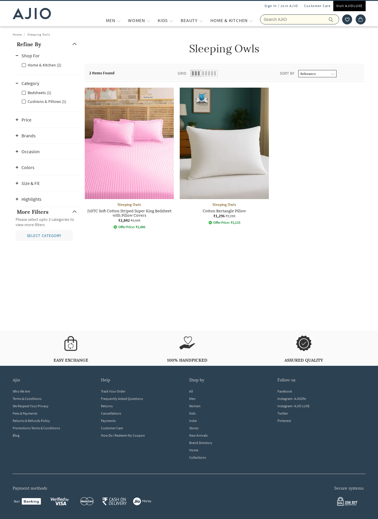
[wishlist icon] (347, 19)
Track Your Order (113, 391)
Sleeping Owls (38, 34)
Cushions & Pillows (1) (47, 101)
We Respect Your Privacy (31, 406)
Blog (16, 435)
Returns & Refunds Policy (31, 420)
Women (195, 406)
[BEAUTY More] (201, 20)
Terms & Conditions (27, 398)
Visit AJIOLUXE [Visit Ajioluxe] (349, 6)
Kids (192, 413)
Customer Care (317, 6)
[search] (334, 19)
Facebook (284, 391)
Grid (182, 73)
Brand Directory (200, 442)
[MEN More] (118, 20)
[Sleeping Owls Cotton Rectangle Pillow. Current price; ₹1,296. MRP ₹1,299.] (224, 156)
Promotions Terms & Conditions (36, 428)
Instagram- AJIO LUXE (293, 406)
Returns (107, 406)
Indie (193, 420)
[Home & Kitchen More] (251, 20)
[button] (48, 44)
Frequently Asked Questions (122, 398)
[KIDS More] (171, 20)
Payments (108, 420)
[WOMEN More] (148, 20)
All (191, 391)
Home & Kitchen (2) (44, 65)
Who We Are (21, 391)
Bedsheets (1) (39, 92)
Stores (194, 428)
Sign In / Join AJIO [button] (281, 6)
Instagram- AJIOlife (291, 398)
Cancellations (111, 413)
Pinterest (284, 420)
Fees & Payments (25, 413)
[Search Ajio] (299, 19)
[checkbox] (48, 64)
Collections (197, 457)
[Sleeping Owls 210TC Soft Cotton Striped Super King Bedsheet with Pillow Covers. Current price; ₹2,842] (129, 158)
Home (17, 34)
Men (192, 398)
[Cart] (361, 19)
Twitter (282, 413)
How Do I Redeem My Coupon (123, 435)
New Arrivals (198, 435)
